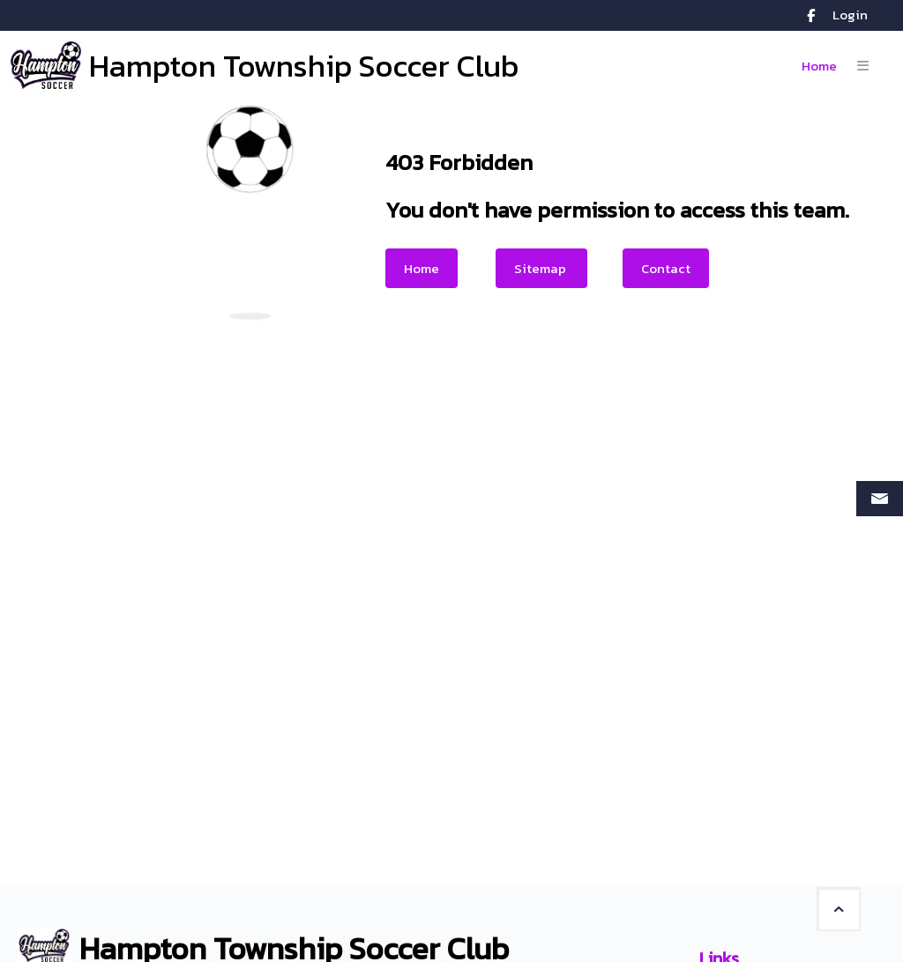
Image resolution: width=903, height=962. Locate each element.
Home (421, 268)
